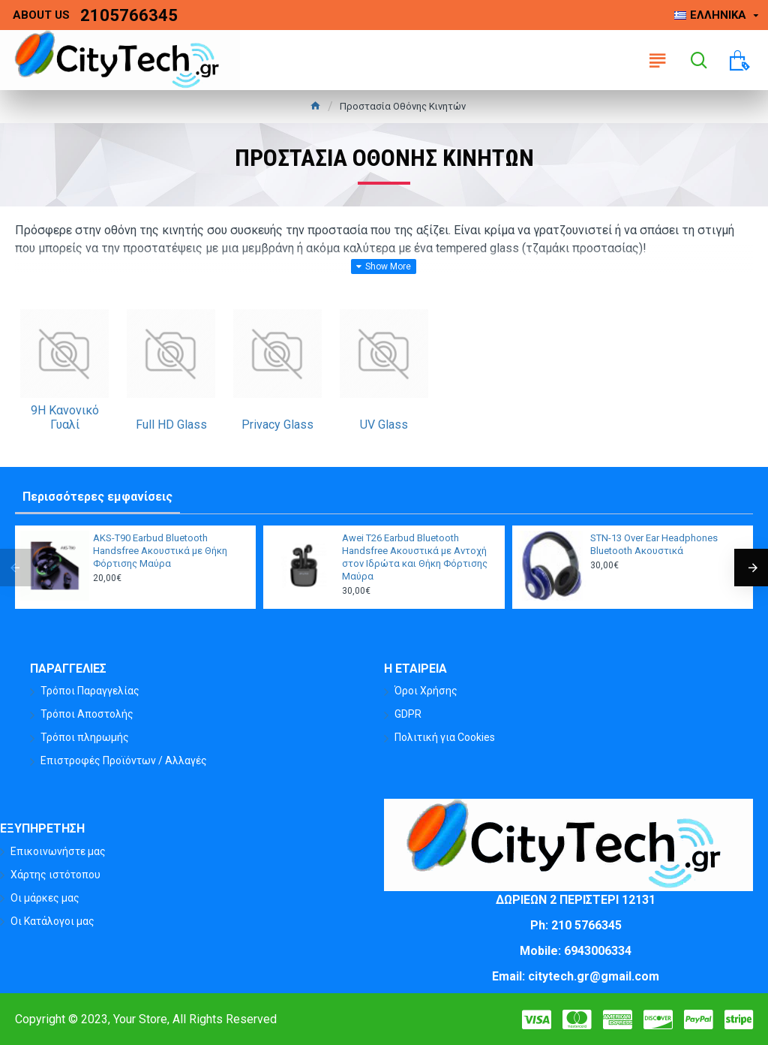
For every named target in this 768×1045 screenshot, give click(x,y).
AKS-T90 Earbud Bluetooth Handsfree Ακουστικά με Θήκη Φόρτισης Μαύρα (160, 550)
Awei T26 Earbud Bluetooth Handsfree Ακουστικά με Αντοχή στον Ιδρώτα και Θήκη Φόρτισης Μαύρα (415, 557)
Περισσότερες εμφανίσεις (97, 496)
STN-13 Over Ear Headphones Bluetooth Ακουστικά (654, 544)
